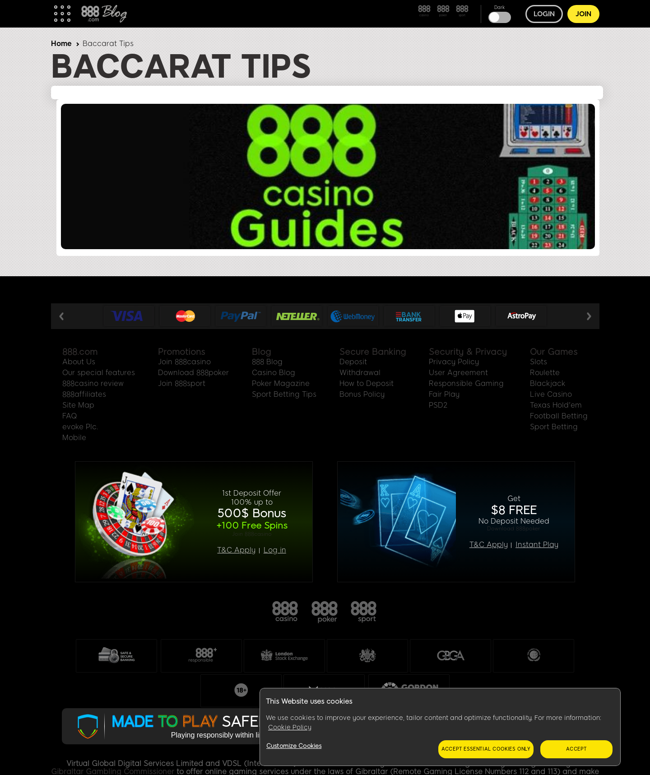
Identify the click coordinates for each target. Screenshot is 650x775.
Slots (538, 361)
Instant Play (536, 545)
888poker (325, 612)
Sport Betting (554, 426)
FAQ (69, 416)
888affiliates (84, 394)
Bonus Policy (362, 394)
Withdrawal (360, 372)
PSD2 (438, 405)
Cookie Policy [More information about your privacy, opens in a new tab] (289, 727)
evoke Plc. (80, 426)
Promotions (181, 352)
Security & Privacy (468, 352)
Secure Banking (372, 352)
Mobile (74, 437)
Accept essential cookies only (485, 749)
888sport (364, 612)
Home (61, 43)
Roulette (545, 372)
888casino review (93, 383)
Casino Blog (273, 372)
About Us (78, 361)
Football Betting (559, 416)
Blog (261, 352)
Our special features (98, 372)
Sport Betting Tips (284, 394)
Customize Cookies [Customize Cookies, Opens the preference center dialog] (293, 746)
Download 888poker (193, 372)
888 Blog (267, 361)
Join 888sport (181, 383)
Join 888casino (184, 361)
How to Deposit (366, 383)
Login (544, 14)
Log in (275, 550)
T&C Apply (236, 550)
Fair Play (444, 394)
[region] (440, 727)
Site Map (78, 405)
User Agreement (458, 372)
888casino (285, 612)
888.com (80, 352)
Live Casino (551, 394)
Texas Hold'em (556, 405)
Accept (576, 749)
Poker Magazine (281, 383)
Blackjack (548, 383)
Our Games (553, 352)
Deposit (353, 361)
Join (583, 14)
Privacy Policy (454, 361)
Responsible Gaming (466, 383)
